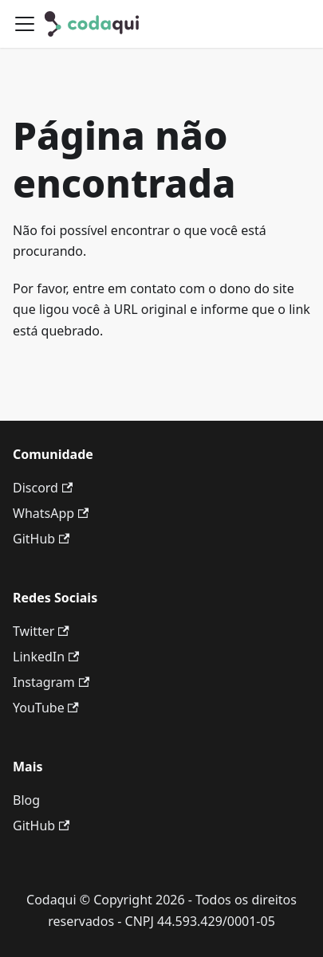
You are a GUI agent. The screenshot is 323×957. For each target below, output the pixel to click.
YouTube (46, 707)
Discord (43, 487)
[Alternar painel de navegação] (25, 24)
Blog (26, 800)
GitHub (41, 538)
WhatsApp (51, 513)
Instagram (51, 682)
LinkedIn (46, 656)
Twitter (41, 631)
